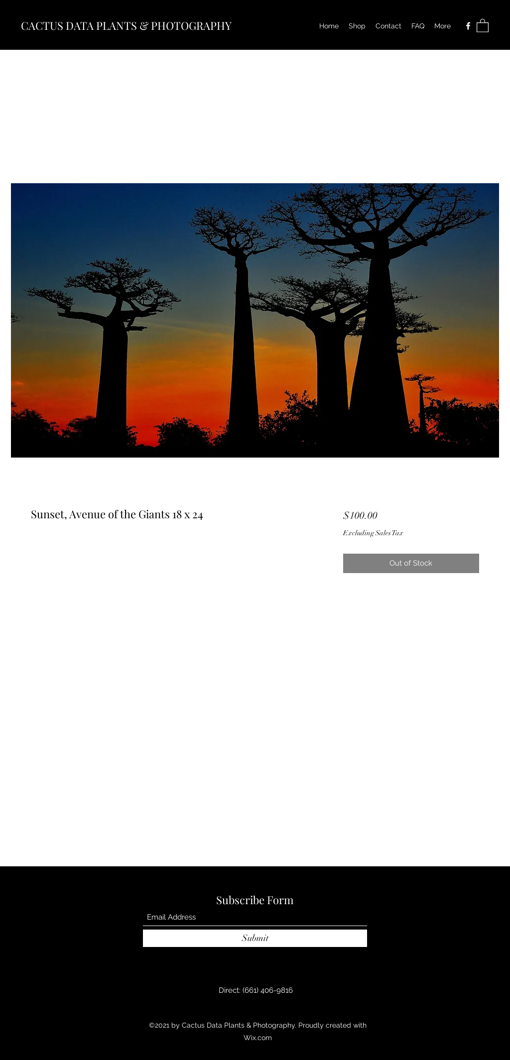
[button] (483, 25)
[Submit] (255, 938)
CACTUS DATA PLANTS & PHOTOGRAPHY (126, 25)
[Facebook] (468, 26)
